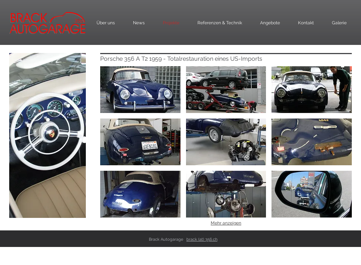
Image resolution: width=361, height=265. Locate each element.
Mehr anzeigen (226, 223)
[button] (140, 89)
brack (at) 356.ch (201, 239)
